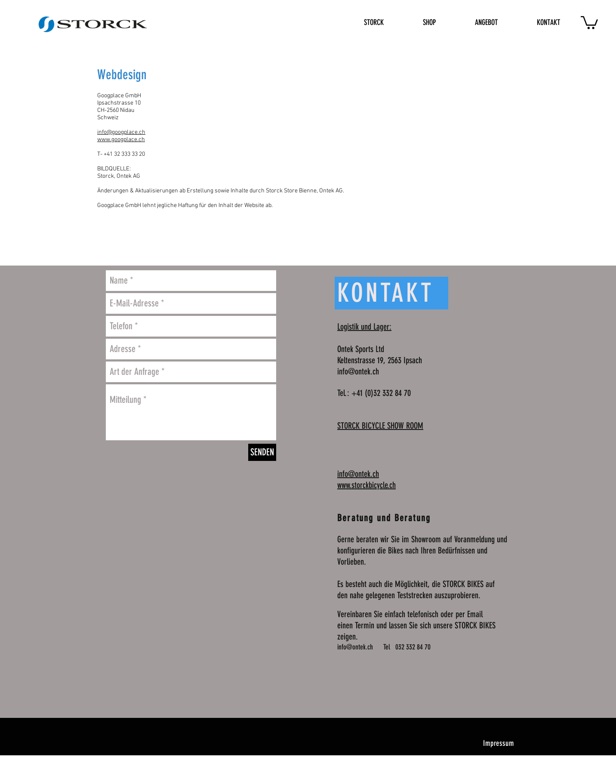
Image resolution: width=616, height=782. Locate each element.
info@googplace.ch (121, 132)
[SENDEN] (262, 452)
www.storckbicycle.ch (366, 485)
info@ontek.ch (358, 371)
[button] (589, 22)
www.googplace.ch (121, 139)
